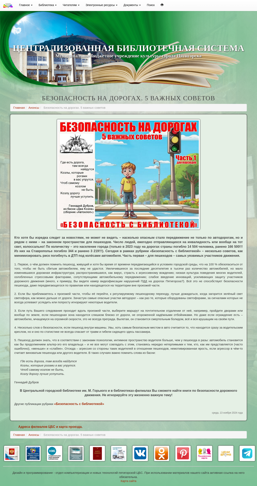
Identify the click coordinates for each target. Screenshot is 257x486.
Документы (132, 5)
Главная (19, 107)
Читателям (71, 5)
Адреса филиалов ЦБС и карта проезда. (50, 426)
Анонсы (34, 107)
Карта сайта (128, 481)
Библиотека (48, 5)
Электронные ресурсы (101, 5)
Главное (26, 5)
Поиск (151, 5)
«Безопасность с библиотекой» (79, 404)
